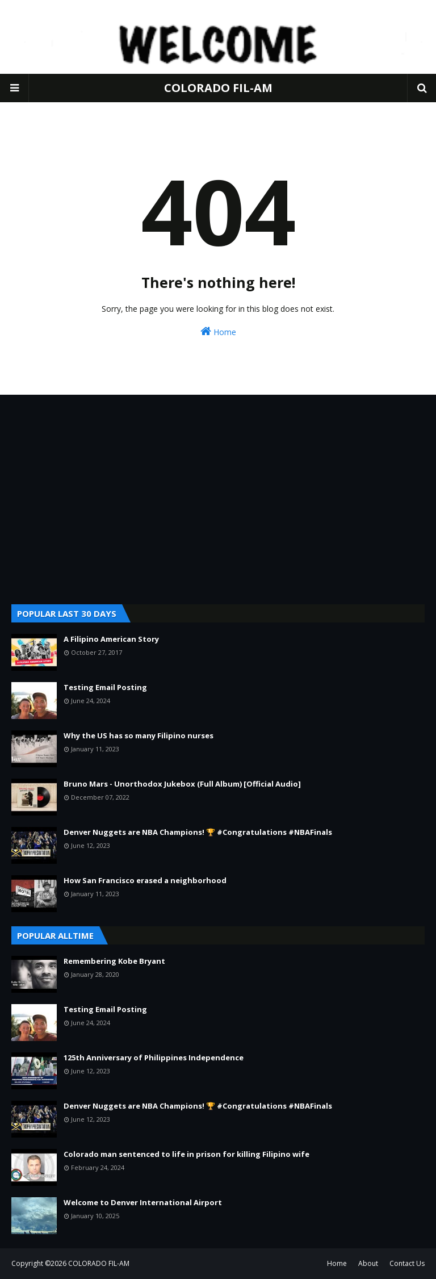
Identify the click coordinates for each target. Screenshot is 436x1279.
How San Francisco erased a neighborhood (145, 880)
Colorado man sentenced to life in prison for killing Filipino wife (186, 1154)
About (368, 1263)
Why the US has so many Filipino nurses (138, 735)
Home (218, 331)
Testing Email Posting (105, 687)
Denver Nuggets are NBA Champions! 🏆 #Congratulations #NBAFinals (198, 832)
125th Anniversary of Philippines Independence (154, 1057)
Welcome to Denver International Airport (143, 1202)
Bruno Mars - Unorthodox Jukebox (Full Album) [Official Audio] (182, 784)
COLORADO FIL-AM (218, 87)
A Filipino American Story (111, 639)
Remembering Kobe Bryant (114, 961)
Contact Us (407, 1263)
